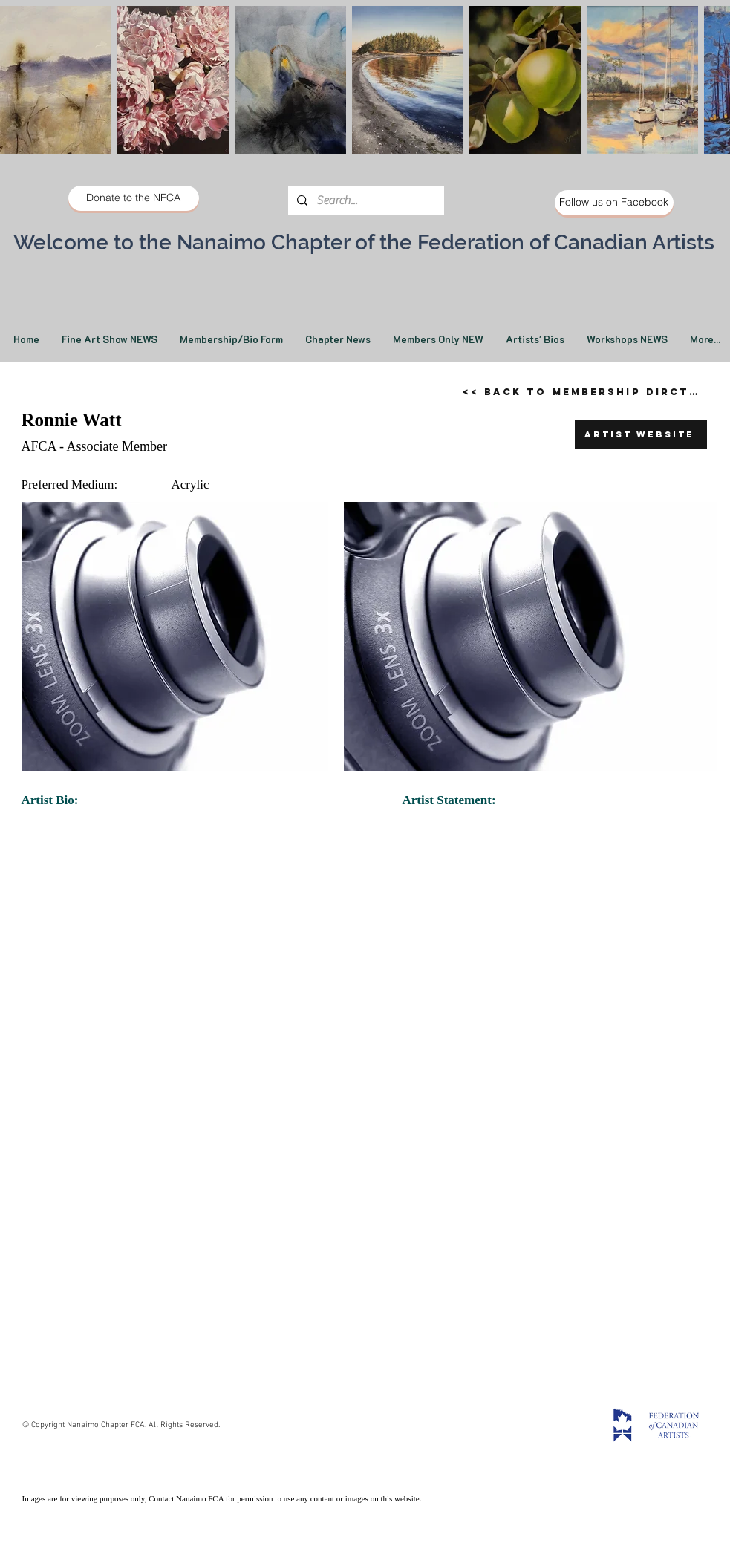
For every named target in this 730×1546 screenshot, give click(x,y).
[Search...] (364, 200)
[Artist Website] (641, 434)
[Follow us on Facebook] (614, 202)
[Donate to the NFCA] (133, 198)
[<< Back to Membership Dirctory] (587, 391)
